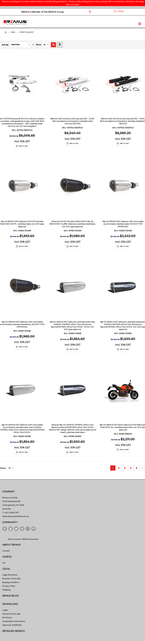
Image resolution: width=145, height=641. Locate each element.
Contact (6, 550)
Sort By (5, 45)
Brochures (7, 617)
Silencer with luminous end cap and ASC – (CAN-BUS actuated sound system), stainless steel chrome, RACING (72, 121)
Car (3, 562)
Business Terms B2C (11, 578)
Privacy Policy (8, 586)
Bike (13, 32)
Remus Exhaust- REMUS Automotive (23, 539)
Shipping (6, 589)
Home (6, 32)
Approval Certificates (12, 625)
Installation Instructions (13, 621)
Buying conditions (10, 582)
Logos (5, 610)
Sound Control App (11, 613)
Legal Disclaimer (10, 574)
